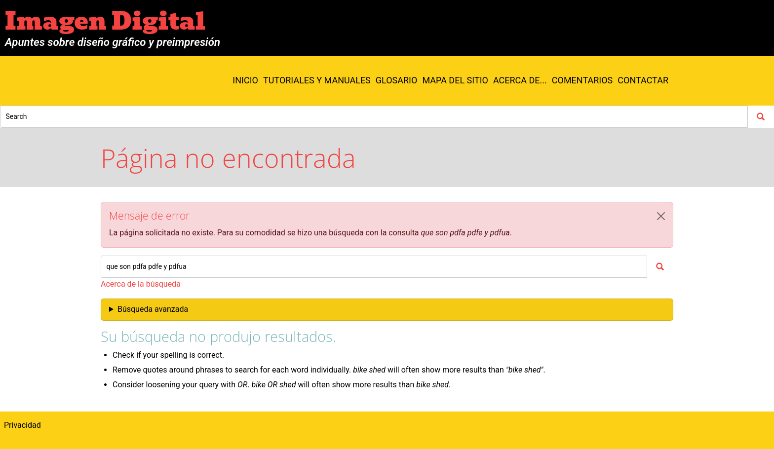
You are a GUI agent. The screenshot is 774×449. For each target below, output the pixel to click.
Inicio (245, 80)
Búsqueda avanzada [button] (152, 309)
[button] (661, 216)
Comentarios (582, 80)
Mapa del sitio (455, 80)
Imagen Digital (105, 21)
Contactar (643, 80)
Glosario (397, 80)
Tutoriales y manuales (317, 80)
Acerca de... (520, 80)
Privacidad (22, 425)
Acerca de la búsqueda (141, 284)
